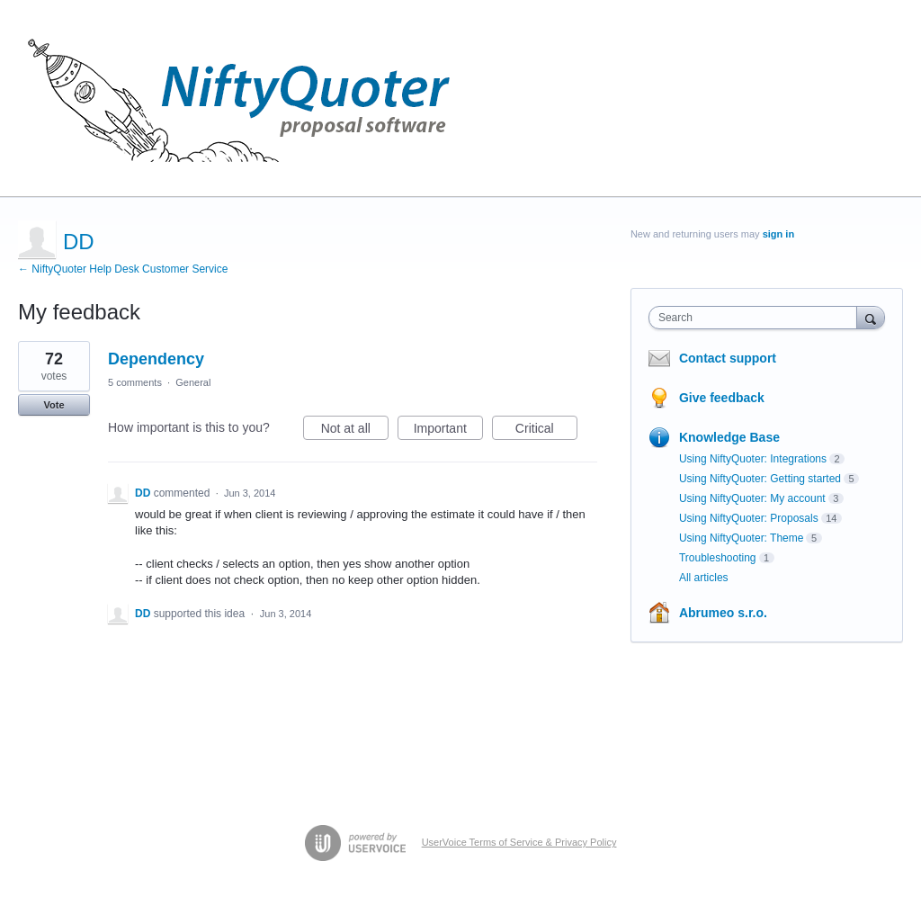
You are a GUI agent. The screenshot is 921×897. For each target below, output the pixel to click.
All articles (704, 577)
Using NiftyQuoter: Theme (741, 538)
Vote (53, 404)
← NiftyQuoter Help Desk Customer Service (123, 269)
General (192, 382)
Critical (546, 431)
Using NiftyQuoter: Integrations (753, 459)
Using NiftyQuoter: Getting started (760, 478)
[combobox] (756, 317)
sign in (778, 234)
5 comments (135, 382)
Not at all (355, 431)
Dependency (156, 359)
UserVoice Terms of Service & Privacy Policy (519, 842)
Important (448, 431)
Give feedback (722, 397)
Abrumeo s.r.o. (723, 612)
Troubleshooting (717, 558)
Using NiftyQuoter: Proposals (748, 518)
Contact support (727, 358)
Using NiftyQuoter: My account (752, 498)
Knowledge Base (729, 437)
